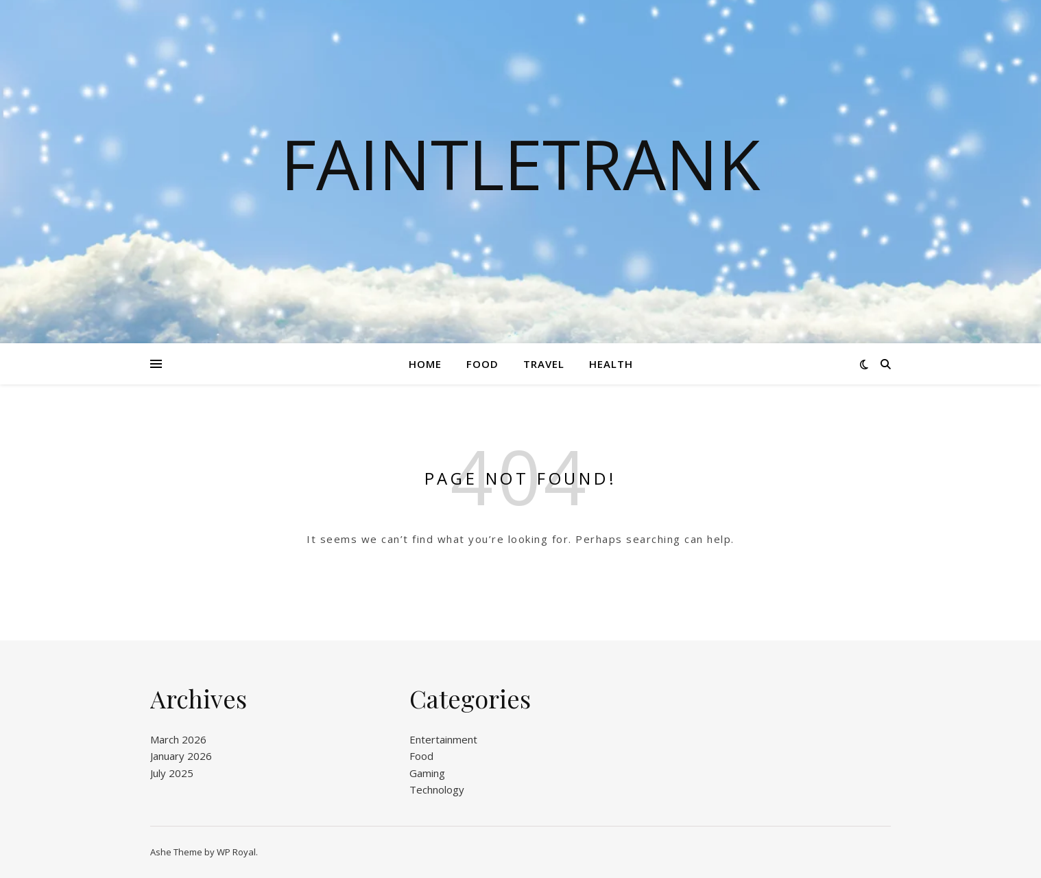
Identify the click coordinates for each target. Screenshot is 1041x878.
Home (425, 364)
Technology (436, 789)
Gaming (427, 773)
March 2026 (178, 739)
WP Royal (236, 852)
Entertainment (443, 739)
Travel (543, 364)
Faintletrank (520, 163)
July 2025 (171, 773)
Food (482, 364)
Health (611, 364)
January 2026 (181, 756)
